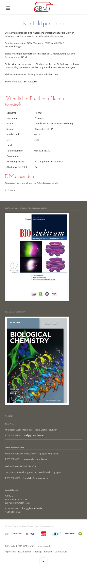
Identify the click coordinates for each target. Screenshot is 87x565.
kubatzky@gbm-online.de (35, 478)
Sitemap (37, 551)
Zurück (11, 190)
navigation (8, 8)
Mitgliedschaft (38, 74)
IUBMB (60, 43)
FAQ (20, 551)
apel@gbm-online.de (33, 435)
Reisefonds (11, 57)
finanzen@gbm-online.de (35, 459)
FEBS (47, 43)
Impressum (10, 551)
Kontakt (48, 551)
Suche (28, 551)
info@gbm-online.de (32, 508)
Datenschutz (61, 551)
